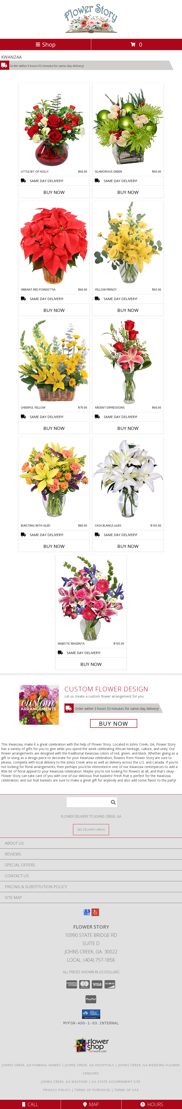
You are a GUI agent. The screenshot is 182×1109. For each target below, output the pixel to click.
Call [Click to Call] (30, 1104)
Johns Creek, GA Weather (64, 1081)
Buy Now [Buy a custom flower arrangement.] (113, 723)
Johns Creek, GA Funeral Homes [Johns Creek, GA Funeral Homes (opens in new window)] (31, 1065)
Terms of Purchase (92, 1090)
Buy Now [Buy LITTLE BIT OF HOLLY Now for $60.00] (54, 192)
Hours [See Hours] (151, 1104)
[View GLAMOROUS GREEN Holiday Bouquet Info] (128, 126)
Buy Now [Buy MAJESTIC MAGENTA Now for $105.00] (91, 664)
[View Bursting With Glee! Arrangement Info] (54, 480)
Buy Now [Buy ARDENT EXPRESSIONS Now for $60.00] (128, 428)
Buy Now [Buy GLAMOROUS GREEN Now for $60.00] (128, 192)
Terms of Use (126, 1090)
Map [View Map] (91, 1104)
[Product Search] (92, 802)
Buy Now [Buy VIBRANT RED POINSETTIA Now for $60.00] (54, 310)
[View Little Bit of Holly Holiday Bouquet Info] (54, 126)
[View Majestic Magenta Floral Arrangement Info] (91, 598)
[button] (91, 1014)
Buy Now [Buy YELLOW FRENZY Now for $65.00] (128, 310)
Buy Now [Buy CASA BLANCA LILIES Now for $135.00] (128, 546)
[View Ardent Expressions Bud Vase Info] (128, 362)
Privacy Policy (56, 1090)
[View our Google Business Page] (87, 914)
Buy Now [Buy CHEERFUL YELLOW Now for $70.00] (54, 428)
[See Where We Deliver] (91, 829)
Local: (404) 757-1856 (91, 960)
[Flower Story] (91, 32)
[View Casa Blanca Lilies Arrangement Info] (128, 480)
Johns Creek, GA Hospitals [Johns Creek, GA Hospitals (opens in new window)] (89, 1065)
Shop (45, 44)
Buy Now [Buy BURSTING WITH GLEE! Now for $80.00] (54, 546)
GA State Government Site (116, 1081)
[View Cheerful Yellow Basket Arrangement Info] (54, 362)
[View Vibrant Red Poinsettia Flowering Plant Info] (54, 244)
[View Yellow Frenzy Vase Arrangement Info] (128, 244)
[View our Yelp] (95, 914)
